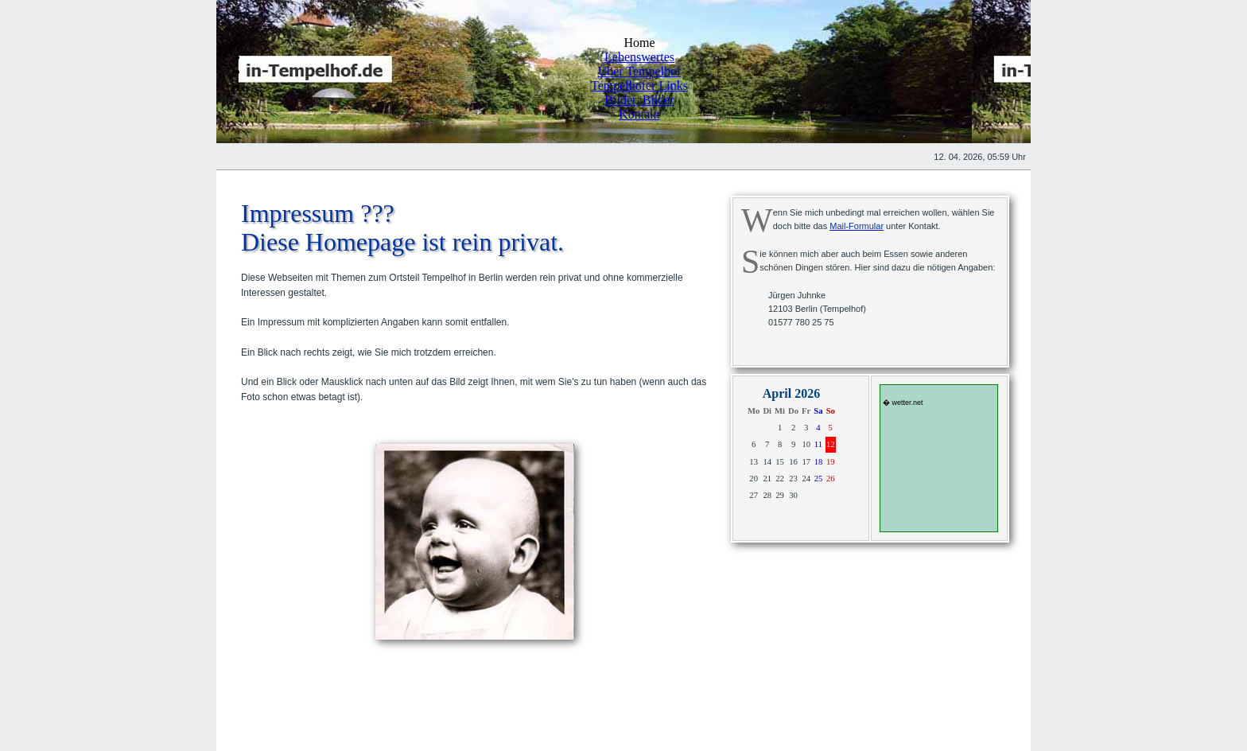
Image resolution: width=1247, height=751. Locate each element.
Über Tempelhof (640, 71)
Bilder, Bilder (639, 100)
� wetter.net (903, 403)
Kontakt (639, 114)
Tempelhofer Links (639, 85)
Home (639, 42)
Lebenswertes (639, 57)
